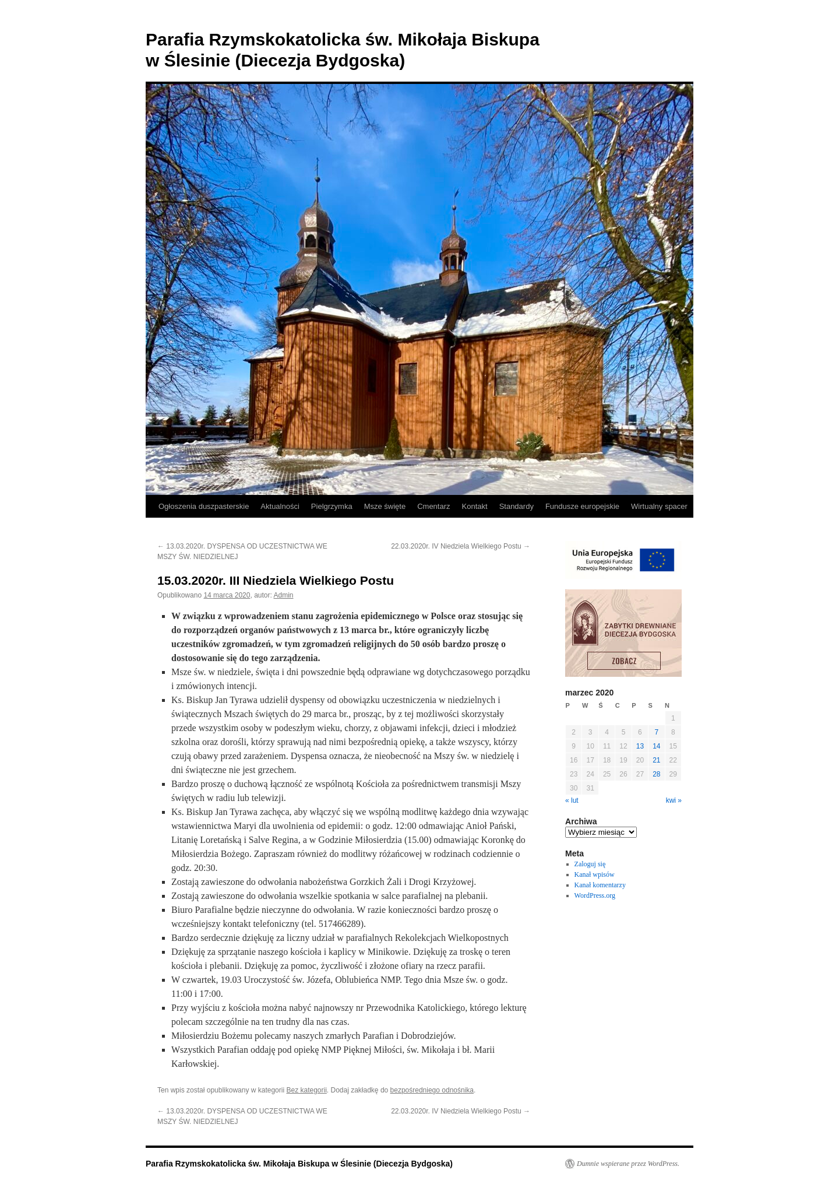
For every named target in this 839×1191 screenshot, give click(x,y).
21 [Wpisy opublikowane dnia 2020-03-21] (656, 760)
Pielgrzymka (331, 506)
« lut (572, 800)
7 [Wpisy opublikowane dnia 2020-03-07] (656, 732)
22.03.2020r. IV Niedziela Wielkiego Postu (460, 546)
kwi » (674, 800)
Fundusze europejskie (582, 506)
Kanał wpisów (594, 874)
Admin (284, 595)
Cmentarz (433, 506)
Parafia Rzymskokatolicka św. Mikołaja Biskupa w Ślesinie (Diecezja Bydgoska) (299, 1163)
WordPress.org (594, 895)
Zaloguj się (590, 864)
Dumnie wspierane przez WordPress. (628, 1164)
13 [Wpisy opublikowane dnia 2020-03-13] (640, 746)
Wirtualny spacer (659, 506)
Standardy (516, 506)
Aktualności (279, 506)
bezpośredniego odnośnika (432, 1090)
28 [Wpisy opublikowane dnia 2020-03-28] (656, 774)
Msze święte (385, 506)
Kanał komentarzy (600, 885)
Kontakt (475, 506)
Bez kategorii (306, 1090)
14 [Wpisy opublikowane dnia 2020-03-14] (656, 746)
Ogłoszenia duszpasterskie (203, 506)
